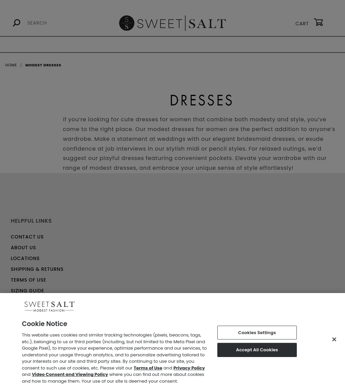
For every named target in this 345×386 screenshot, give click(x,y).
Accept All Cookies (257, 352)
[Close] (334, 341)
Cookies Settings (257, 334)
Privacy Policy (189, 370)
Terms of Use (148, 370)
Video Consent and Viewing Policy (70, 377)
